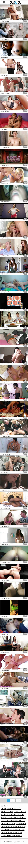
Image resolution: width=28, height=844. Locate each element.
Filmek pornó (19, 830)
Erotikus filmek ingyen (9, 827)
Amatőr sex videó (7, 812)
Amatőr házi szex (19, 818)
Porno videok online (8, 824)
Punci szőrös (11, 815)
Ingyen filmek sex (15, 836)
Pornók (3, 809)
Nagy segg (9, 818)
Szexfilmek (10, 842)
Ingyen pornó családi (13, 809)
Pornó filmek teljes (18, 821)
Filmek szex (18, 812)
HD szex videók (21, 824)
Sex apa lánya (6, 821)
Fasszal (12, 830)
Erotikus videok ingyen (9, 833)
